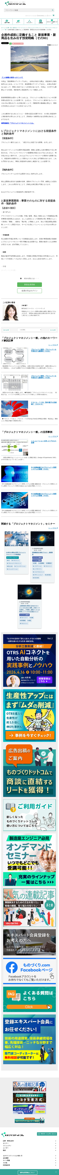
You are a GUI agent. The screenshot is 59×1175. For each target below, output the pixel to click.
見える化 (10, 566)
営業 (31, 617)
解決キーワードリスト (19, 27)
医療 (34, 563)
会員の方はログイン (30, 291)
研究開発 (23, 620)
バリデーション (37, 566)
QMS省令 (48, 574)
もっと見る (53, 345)
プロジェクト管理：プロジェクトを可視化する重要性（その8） (43, 377)
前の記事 (6, 330)
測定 (29, 620)
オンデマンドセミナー (12, 557)
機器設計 (49, 563)
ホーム (3, 27)
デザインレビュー (38, 574)
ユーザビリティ (37, 569)
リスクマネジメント (38, 572)
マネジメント (15, 560)
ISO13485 (36, 577)
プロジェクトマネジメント (35, 27)
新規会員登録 (29, 285)
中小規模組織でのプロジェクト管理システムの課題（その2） (43, 494)
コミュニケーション (12, 569)
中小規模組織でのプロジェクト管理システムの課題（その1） (43, 468)
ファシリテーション (20, 566)
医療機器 (41, 563)
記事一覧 (9, 27)
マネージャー (24, 617)
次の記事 (53, 330)
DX (8, 560)
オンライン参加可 (37, 557)
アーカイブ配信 (37, 560)
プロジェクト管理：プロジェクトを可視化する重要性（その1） (43, 350)
